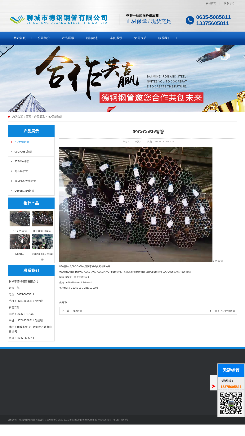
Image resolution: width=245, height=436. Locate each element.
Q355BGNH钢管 (24, 190)
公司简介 (44, 38)
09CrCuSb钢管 (23, 151)
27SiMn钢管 (22, 161)
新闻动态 (92, 38)
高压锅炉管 (21, 171)
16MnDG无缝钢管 (25, 180)
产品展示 (68, 38)
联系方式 (229, 3)
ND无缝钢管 (55, 116)
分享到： (64, 302)
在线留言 (211, 3)
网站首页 (20, 38)
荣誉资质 (140, 38)
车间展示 (116, 38)
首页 (28, 116)
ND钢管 (77, 310)
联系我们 (164, 38)
